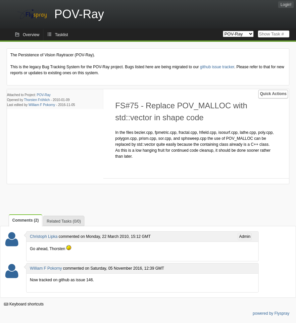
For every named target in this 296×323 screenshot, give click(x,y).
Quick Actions (273, 93)
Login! (285, 4)
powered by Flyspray (271, 313)
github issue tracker (217, 67)
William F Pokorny (41, 105)
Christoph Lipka (43, 236)
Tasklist (61, 34)
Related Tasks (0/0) (64, 221)
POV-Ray (44, 95)
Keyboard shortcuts (24, 304)
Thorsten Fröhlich (37, 100)
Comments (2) (25, 220)
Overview (31, 34)
